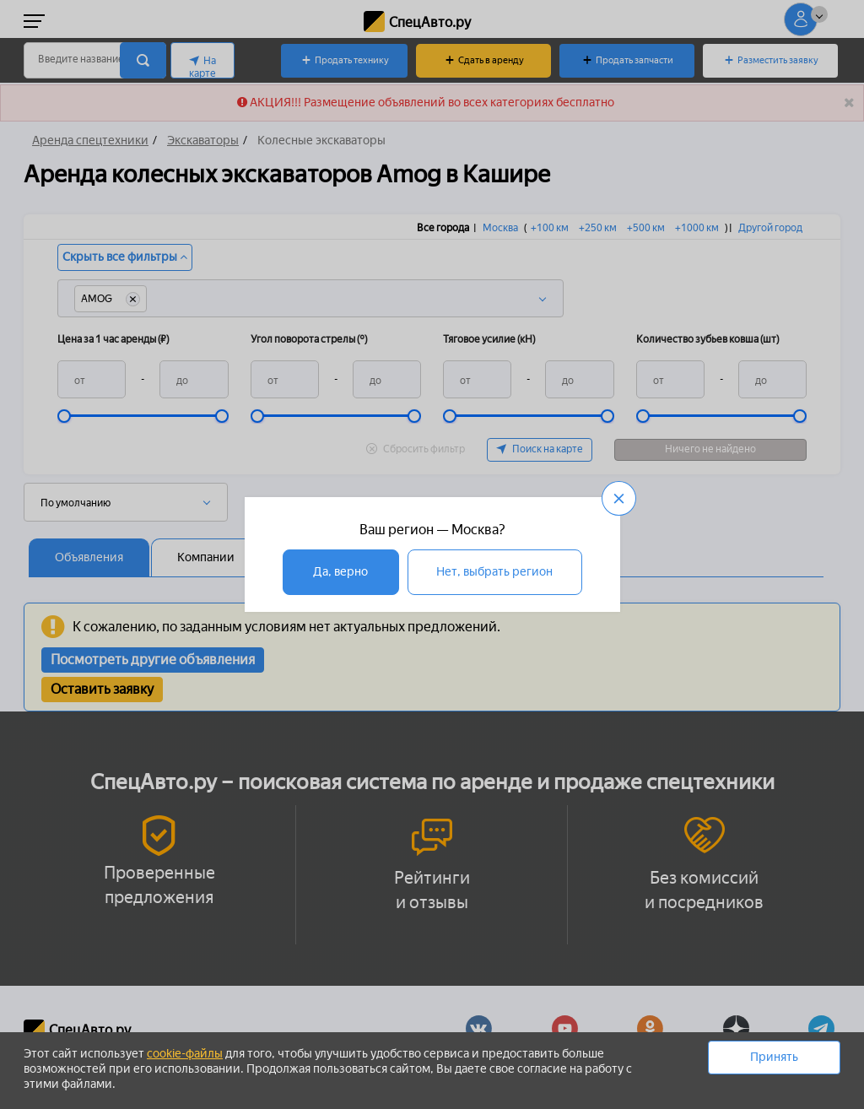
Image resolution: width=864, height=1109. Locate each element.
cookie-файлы (185, 1054)
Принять (774, 1057)
